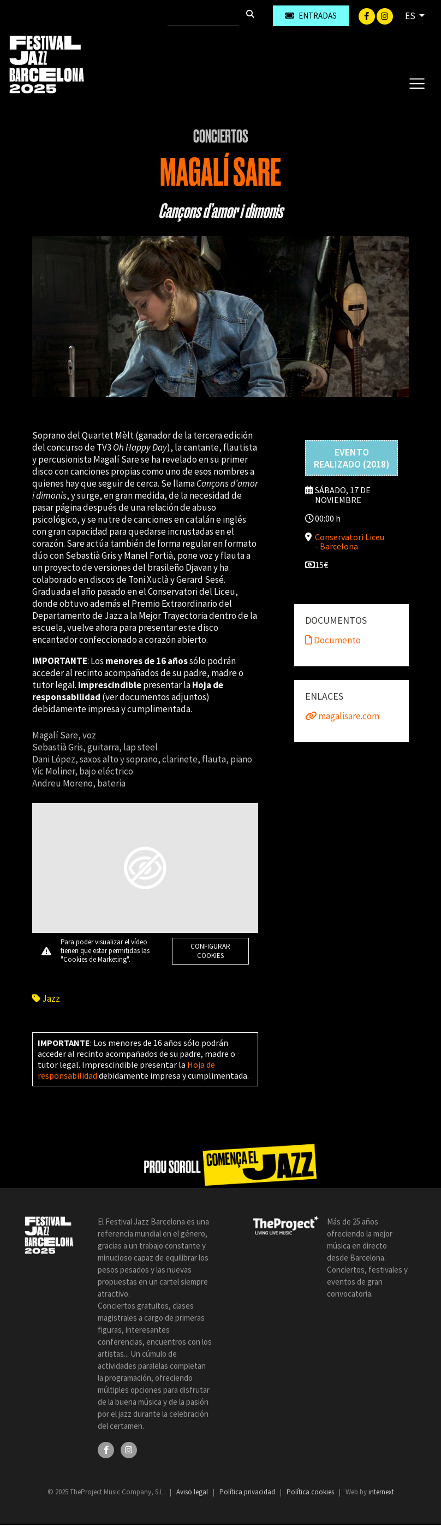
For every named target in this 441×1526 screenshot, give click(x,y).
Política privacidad (248, 1492)
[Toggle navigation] (417, 83)
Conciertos (220, 137)
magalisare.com (342, 716)
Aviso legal (193, 1492)
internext (381, 1492)
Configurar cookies (210, 951)
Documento (333, 640)
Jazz (46, 998)
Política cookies (311, 1492)
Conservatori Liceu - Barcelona (349, 541)
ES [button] (411, 16)
